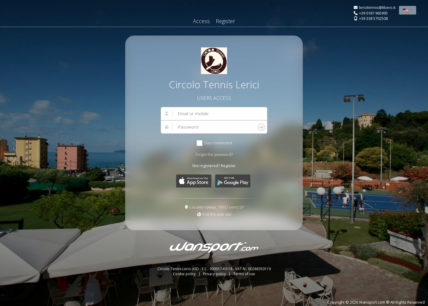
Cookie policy (185, 273)
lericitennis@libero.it (377, 7)
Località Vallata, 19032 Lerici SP (217, 207)
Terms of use (244, 273)
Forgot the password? (214, 154)
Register (225, 21)
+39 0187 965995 (373, 13)
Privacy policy (215, 273)
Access (201, 21)
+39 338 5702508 (373, 18)
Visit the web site (216, 214)
